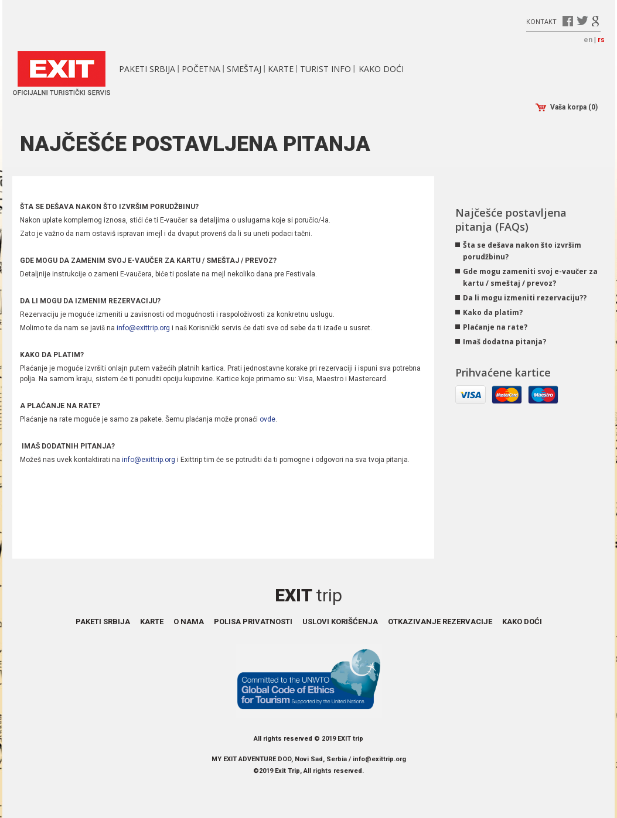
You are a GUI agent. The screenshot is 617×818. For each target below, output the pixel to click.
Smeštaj (244, 68)
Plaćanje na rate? (495, 327)
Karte (281, 68)
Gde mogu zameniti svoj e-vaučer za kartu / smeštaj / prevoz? (530, 277)
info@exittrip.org (143, 328)
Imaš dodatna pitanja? (504, 342)
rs (601, 40)
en (588, 40)
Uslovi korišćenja (340, 621)
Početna (201, 68)
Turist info (325, 68)
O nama (188, 621)
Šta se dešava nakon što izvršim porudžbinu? (522, 251)
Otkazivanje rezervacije (440, 621)
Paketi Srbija (147, 68)
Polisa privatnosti (253, 621)
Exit (308, 595)
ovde (267, 419)
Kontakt (541, 21)
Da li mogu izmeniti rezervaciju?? (525, 298)
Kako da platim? (493, 312)
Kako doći (381, 68)
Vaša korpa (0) (567, 107)
